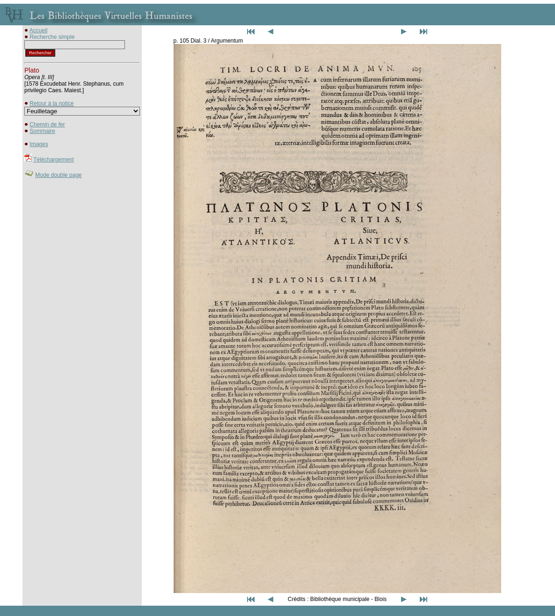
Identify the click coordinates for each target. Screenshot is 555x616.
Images (38, 144)
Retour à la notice (51, 103)
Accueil (38, 30)
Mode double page (58, 175)
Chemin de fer (47, 124)
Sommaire (42, 131)
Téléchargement (53, 159)
